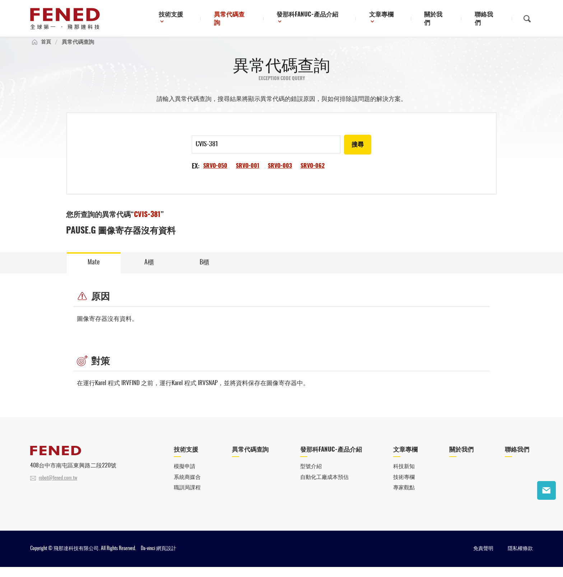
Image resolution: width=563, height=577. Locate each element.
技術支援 (197, 19)
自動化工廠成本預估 (324, 486)
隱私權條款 (520, 558)
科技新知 (404, 476)
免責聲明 (483, 558)
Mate (94, 271)
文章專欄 (394, 19)
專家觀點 (404, 497)
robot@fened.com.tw (58, 487)
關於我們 (444, 19)
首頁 (46, 49)
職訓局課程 (187, 497)
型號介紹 (311, 476)
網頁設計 (166, 558)
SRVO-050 (215, 174)
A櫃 (149, 271)
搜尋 (357, 152)
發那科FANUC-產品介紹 (324, 19)
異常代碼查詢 (253, 19)
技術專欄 (404, 486)
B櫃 (204, 271)
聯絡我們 (489, 19)
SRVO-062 (313, 174)
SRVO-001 (247, 174)
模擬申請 (184, 476)
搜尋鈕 (527, 19)
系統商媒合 (187, 486)
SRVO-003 (280, 174)
